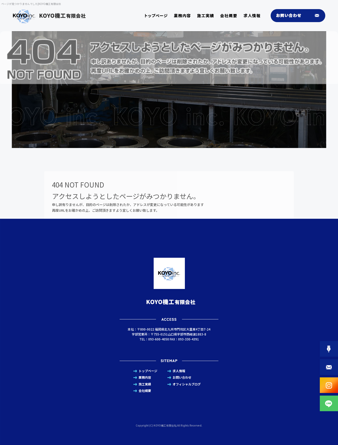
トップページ (156, 15)
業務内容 (182, 15)
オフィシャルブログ (187, 384)
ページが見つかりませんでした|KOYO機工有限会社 (31, 4)
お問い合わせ (295, 15)
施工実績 (207, 15)
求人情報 (253, 15)
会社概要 (230, 15)
